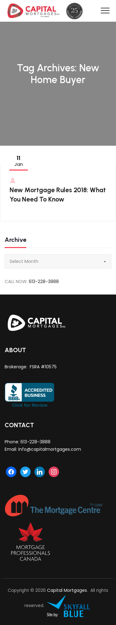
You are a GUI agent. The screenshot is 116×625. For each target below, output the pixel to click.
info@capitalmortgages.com (49, 449)
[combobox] (58, 261)
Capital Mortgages (67, 590)
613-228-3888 (44, 281)
